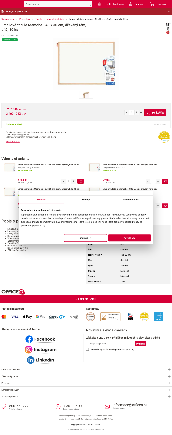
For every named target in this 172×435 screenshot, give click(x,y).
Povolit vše (129, 238)
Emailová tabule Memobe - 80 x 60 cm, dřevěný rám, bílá (130, 189)
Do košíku (155, 113)
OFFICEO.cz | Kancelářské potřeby (10, 4)
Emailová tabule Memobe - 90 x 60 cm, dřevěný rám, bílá (130, 164)
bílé (122, 244)
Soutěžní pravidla (9, 396)
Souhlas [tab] (41, 199)
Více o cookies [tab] (131, 199)
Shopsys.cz (99, 430)
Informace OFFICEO (10, 369)
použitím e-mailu (108, 349)
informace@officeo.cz (129, 405)
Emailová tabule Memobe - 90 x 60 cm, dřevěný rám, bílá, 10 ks (48, 164)
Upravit (85, 238)
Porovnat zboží (160, 125)
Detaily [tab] (86, 199)
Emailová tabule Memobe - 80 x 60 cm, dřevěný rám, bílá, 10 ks (48, 189)
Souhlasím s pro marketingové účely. (112, 349)
